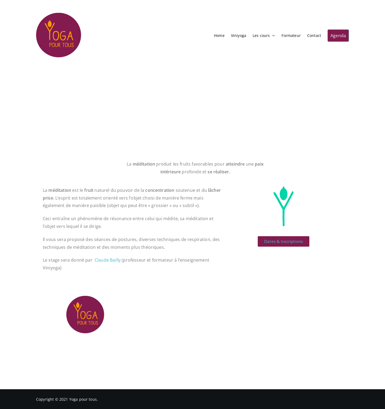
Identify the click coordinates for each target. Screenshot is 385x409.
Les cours (264, 35)
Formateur (291, 35)
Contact (314, 35)
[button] (272, 35)
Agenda (338, 36)
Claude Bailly (108, 260)
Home (219, 35)
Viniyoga (238, 35)
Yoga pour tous (83, 399)
